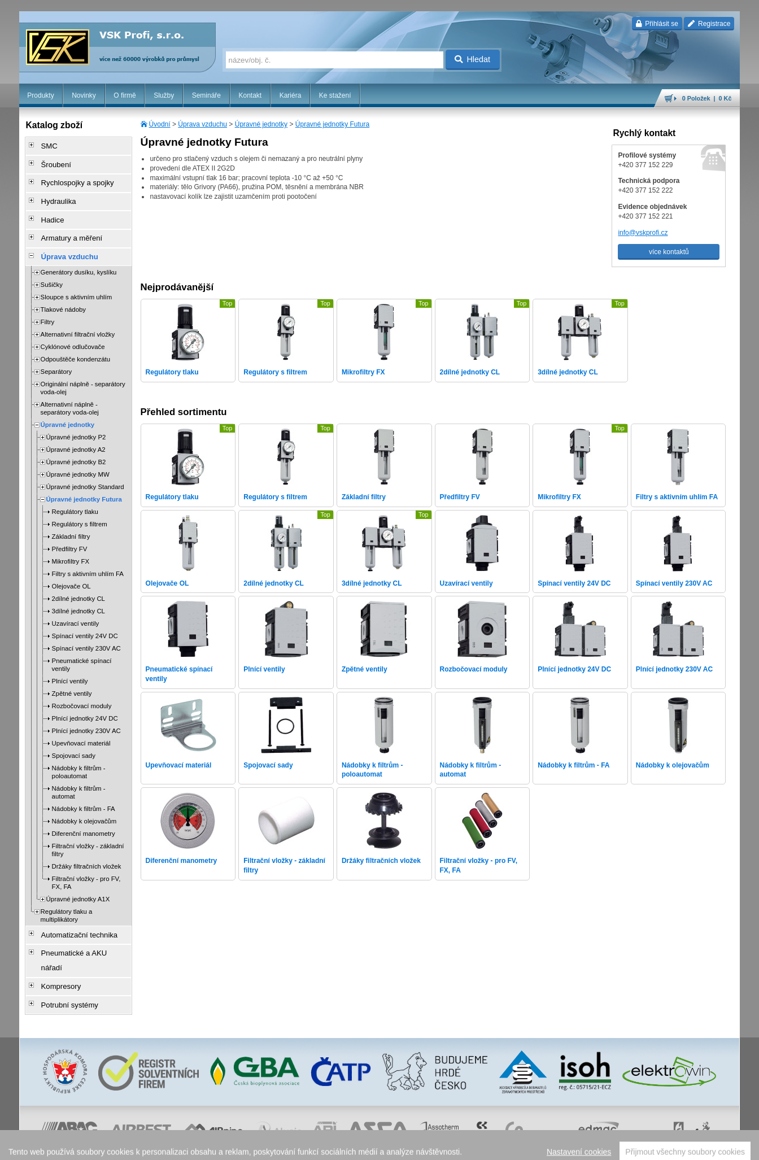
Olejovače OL (71, 568)
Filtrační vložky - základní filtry (88, 832)
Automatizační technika (72, 915)
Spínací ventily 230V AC (86, 630)
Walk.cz (91, 1146)
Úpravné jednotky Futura (332, 124)
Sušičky (52, 266)
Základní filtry (71, 518)
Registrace (709, 24)
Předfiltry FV (70, 530)
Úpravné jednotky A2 (76, 431)
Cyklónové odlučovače (73, 328)
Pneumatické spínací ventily (82, 646)
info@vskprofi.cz (643, 233)
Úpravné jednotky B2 (76, 444)
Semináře (206, 95)
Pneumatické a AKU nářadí (78, 931)
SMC (45, 145)
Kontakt (249, 95)
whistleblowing (524, 1145)
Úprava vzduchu (202, 124)
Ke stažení (335, 95)
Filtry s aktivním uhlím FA (88, 555)
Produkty (40, 95)
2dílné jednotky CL (78, 580)
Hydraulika (53, 193)
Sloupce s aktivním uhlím (76, 279)
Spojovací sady (73, 737)
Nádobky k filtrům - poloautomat (79, 754)
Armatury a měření (65, 224)
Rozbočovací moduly (82, 687)
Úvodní (160, 124)
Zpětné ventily (72, 675)
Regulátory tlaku (75, 493)
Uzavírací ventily (75, 605)
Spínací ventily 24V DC (85, 617)
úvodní (591, 1145)
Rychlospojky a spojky (70, 177)
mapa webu (623, 1145)
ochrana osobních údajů (430, 1145)
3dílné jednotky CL (78, 593)
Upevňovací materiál (81, 725)
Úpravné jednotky (261, 124)
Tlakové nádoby (63, 291)
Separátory (56, 353)
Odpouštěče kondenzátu (76, 341)
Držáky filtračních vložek (86, 848)
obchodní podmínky (362, 1145)
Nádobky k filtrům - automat (79, 774)
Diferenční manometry (83, 815)
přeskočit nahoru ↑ (709, 1145)
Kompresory (55, 947)
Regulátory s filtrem (79, 506)
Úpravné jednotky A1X (78, 881)
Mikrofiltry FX (70, 543)
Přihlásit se (657, 24)
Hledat (472, 59)
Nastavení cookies (303, 1145)
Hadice (47, 208)
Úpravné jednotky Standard (85, 468)
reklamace (484, 1145)
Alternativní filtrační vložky (78, 316)
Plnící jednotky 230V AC (86, 712)
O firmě (125, 95)
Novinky (84, 95)
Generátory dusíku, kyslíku (79, 254)
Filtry (48, 303)
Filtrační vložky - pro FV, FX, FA (86, 864)
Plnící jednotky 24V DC (85, 700)
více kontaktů (669, 252)
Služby (164, 95)
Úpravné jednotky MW (78, 456)
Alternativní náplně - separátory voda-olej (70, 390)
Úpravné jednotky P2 (76, 419)
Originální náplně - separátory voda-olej (83, 370)
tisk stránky (661, 1145)
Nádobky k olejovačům (84, 803)
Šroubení (51, 161)
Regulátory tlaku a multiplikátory (67, 897)
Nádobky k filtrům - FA (83, 790)
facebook (564, 1145)
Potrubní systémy (63, 963)
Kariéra (291, 95)
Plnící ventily (70, 663)
